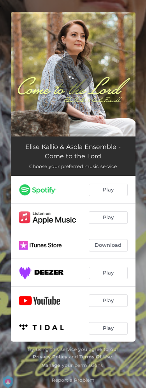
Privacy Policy (50, 357)
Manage (50, 365)
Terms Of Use (95, 357)
